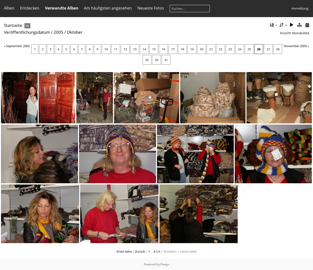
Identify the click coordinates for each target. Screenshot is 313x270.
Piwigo (164, 264)
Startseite (13, 25)
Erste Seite (124, 251)
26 (258, 49)
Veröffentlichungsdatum (27, 32)
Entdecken (29, 8)
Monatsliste (300, 33)
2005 (58, 32)
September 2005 (18, 46)
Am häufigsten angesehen (108, 8)
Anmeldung (299, 8)
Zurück (140, 251)
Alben (9, 8)
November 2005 (295, 46)
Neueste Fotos (150, 8)
